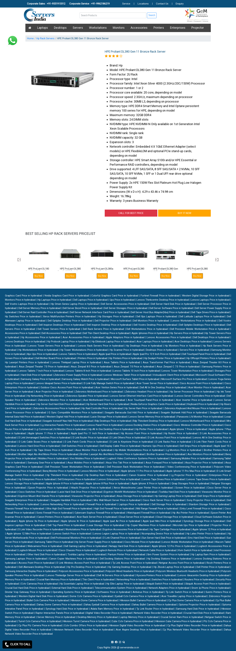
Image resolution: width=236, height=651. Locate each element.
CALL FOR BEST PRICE (130, 213)
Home (30, 38)
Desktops (60, 27)
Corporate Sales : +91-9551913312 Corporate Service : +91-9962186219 (68, 3)
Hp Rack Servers (45, 38)
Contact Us (162, 3)
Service (126, 3)
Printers (158, 27)
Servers (78, 27)
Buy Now (39, 275)
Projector (197, 27)
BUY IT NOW (184, 213)
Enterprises (177, 27)
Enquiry (180, 3)
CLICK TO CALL (17, 644)
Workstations (98, 27)
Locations (143, 3)
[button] (19, 260)
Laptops (42, 27)
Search (151, 15)
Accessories (139, 27)
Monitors (119, 27)
